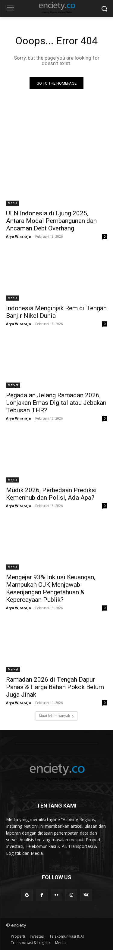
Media (12, 203)
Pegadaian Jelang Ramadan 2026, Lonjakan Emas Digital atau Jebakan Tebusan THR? (56, 403)
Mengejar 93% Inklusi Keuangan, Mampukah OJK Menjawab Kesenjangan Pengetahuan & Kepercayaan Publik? (50, 588)
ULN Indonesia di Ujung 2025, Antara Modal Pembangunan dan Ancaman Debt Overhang (51, 221)
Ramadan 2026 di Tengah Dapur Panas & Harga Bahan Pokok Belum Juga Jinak (55, 687)
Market (13, 385)
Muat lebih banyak (56, 715)
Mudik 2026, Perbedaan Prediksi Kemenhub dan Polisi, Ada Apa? (51, 493)
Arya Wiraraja (18, 236)
